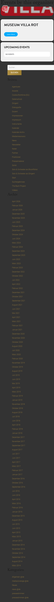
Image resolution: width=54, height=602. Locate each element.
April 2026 (16, 201)
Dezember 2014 (18, 545)
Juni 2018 (16, 421)
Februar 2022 (17, 288)
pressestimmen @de (20, 597)
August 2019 (17, 371)
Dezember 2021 (18, 292)
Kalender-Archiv (18, 132)
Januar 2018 (17, 433)
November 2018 (18, 404)
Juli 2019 (16, 375)
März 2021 (16, 321)
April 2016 (16, 499)
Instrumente (17, 124)
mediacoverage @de (20, 581)
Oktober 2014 (17, 553)
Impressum (16, 120)
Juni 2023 (16, 259)
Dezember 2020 (18, 334)
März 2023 (16, 263)
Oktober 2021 (17, 296)
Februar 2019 (17, 396)
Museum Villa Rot (21, 25)
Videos (15, 190)
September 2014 (18, 557)
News (14, 140)
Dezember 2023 (18, 251)
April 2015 (16, 532)
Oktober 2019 (17, 367)
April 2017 (16, 462)
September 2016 (18, 487)
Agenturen (16, 87)
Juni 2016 (16, 495)
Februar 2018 (17, 429)
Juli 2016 (16, 491)
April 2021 (16, 317)
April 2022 (16, 284)
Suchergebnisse (18, 182)
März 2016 (16, 503)
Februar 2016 (17, 507)
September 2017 (18, 445)
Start (14, 178)
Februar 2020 (17, 359)
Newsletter (16, 145)
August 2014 (17, 561)
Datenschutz (17, 99)
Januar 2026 (17, 210)
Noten (14, 149)
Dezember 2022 (18, 272)
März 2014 (16, 565)
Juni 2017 (16, 458)
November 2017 (18, 441)
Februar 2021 (17, 325)
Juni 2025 (16, 222)
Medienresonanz (18, 136)
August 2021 (17, 305)
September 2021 (18, 301)
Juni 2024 (16, 239)
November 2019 (18, 363)
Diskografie (16, 107)
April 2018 (16, 425)
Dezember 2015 (18, 516)
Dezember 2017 (18, 437)
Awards (15, 91)
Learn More (11, 34)
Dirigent (15, 103)
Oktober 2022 (17, 276)
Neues (14, 585)
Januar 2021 (17, 330)
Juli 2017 (16, 454)
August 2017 (17, 450)
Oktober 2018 (17, 408)
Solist (14, 165)
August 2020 (17, 346)
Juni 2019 (16, 379)
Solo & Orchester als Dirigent (23, 174)
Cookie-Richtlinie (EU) (20, 95)
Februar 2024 (17, 247)
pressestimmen (18, 593)
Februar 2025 (17, 226)
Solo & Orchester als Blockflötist (25, 169)
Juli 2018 (16, 416)
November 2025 (18, 218)
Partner (15, 153)
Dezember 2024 (18, 230)
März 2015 (16, 536)
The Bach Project (19, 186)
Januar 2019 (17, 400)
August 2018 (17, 412)
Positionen (16, 157)
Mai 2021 (16, 313)
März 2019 (16, 392)
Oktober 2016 (17, 483)
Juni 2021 (16, 309)
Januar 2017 (17, 474)
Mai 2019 (16, 383)
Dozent (15, 111)
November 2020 (18, 338)
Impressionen (17, 116)
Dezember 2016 (18, 479)
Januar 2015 (17, 541)
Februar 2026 (17, 205)
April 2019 (16, 388)
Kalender (15, 128)
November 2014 (18, 549)
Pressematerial (18, 161)
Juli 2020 (16, 350)
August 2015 (17, 520)
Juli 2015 (16, 524)
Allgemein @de (18, 577)
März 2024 (16, 243)
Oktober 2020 (17, 342)
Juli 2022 (16, 280)
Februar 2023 (17, 268)
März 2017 (16, 466)
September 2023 (18, 255)
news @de (16, 589)
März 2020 (16, 354)
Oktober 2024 (17, 234)
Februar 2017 (17, 470)
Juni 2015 (16, 528)
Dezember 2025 (18, 214)
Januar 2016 (17, 512)
